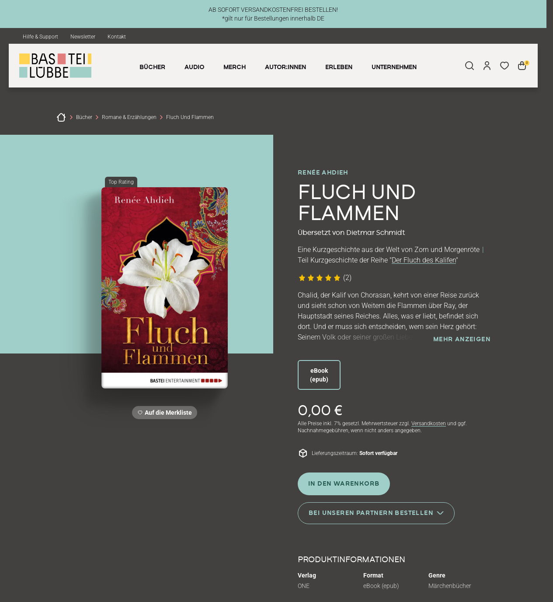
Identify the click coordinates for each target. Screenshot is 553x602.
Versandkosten (428, 423)
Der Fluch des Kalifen (424, 260)
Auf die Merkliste (167, 414)
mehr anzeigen (461, 339)
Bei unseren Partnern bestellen (376, 512)
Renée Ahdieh (323, 173)
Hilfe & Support (40, 37)
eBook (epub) (319, 375)
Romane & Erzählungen (129, 117)
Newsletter (82, 37)
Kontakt (117, 37)
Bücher (84, 117)
